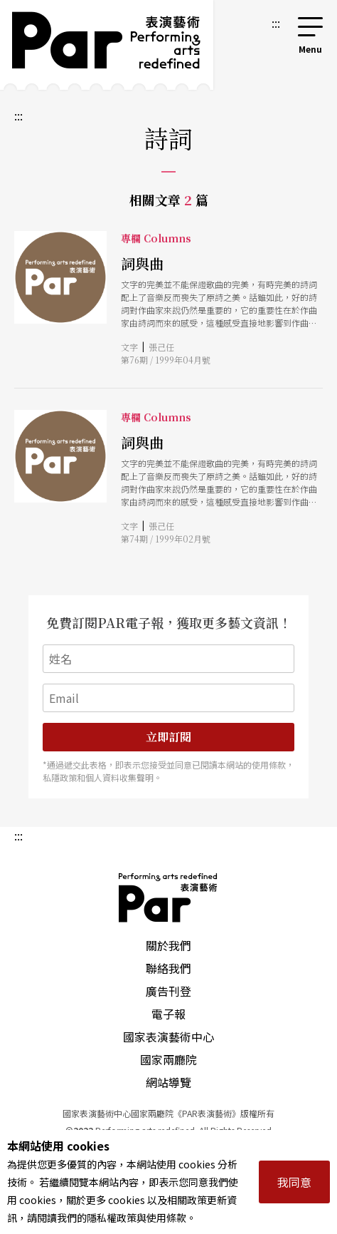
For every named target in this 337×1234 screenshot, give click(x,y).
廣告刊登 (168, 990)
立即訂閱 (168, 737)
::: (276, 22)
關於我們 (168, 945)
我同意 (294, 1182)
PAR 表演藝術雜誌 (168, 897)
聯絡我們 (168, 968)
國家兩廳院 (168, 1059)
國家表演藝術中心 (168, 1036)
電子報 (168, 1013)
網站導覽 (168, 1082)
